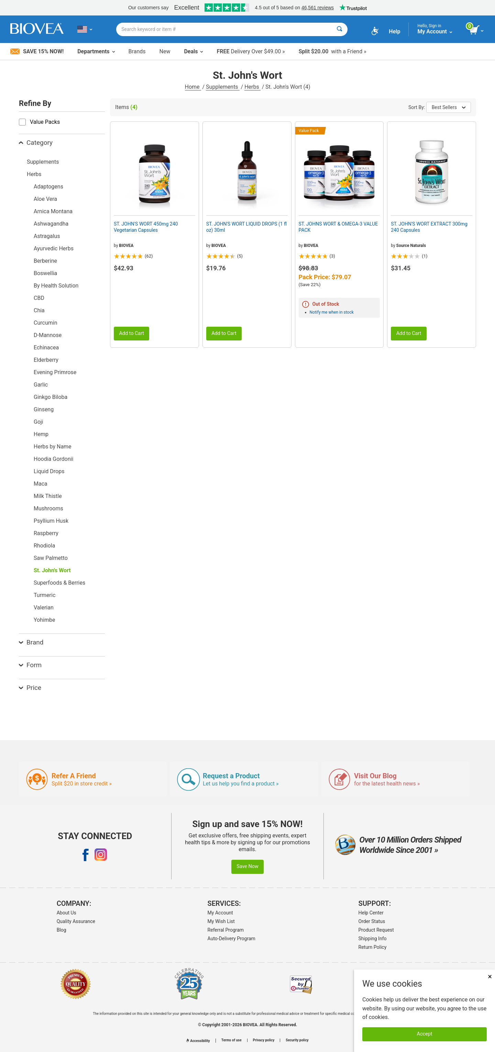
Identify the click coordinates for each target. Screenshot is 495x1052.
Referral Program (226, 930)
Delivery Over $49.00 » (251, 51)
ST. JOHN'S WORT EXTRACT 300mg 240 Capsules (429, 227)
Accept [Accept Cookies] (424, 1034)
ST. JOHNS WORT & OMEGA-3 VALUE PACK (338, 227)
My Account (220, 912)
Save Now (247, 866)
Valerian (44, 607)
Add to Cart (131, 333)
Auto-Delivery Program (231, 938)
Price (30, 688)
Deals (193, 51)
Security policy (297, 1040)
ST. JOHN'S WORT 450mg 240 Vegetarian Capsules (146, 227)
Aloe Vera (45, 199)
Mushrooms (48, 508)
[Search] (339, 29)
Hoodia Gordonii (53, 459)
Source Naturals (411, 245)
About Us (66, 912)
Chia (39, 310)
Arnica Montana (53, 211)
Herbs (252, 87)
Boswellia (45, 273)
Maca (40, 483)
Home (193, 87)
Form (30, 665)
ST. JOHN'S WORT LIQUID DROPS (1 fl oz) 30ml (246, 227)
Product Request (376, 930)
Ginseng (44, 409)
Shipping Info (373, 938)
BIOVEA (126, 245)
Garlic (41, 384)
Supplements (222, 87)
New (165, 51)
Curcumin (45, 322)
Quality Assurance (76, 921)
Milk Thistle (48, 496)
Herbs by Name (53, 446)
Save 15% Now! (37, 51)
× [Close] (490, 976)
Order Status (372, 921)
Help (394, 31)
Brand (31, 642)
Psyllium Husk (51, 521)
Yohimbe (44, 620)
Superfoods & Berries (59, 582)
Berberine (45, 261)
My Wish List (221, 921)
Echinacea (46, 347)
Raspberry (46, 533)
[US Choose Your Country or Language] (84, 29)
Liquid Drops (49, 471)
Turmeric (44, 595)
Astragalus (47, 236)
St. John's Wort (52, 570)
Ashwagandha (51, 223)
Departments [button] (95, 51)
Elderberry (46, 360)
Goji (38, 422)
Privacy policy (264, 1040)
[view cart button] (477, 30)
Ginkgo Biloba (50, 397)
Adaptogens (48, 186)
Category (36, 143)
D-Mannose (48, 335)
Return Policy (373, 947)
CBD (39, 298)
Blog (61, 930)
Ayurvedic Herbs (54, 248)
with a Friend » (332, 51)
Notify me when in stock (332, 312)
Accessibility (198, 1041)
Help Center (371, 912)
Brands (137, 51)
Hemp (41, 434)
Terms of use (231, 1040)
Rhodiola (44, 545)
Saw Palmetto (51, 558)
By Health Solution (56, 285)
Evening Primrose (55, 372)
